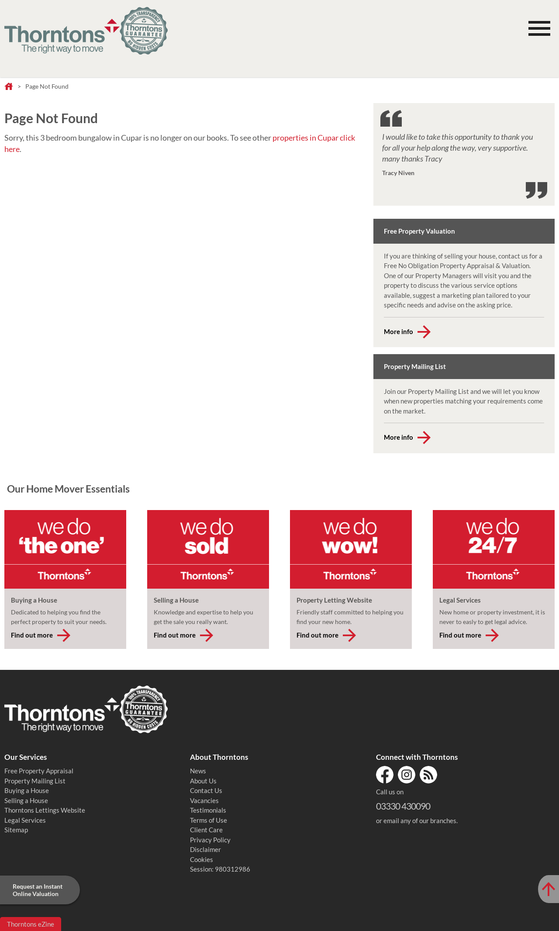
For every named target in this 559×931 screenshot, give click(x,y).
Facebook (384, 774)
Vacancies (204, 800)
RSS (428, 774)
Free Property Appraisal (38, 771)
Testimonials (208, 810)
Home (8, 87)
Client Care (206, 830)
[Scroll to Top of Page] (548, 889)
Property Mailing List (35, 781)
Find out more (32, 635)
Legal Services (25, 820)
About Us (203, 781)
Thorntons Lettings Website (44, 810)
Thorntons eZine (30, 924)
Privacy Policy (210, 840)
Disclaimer (205, 849)
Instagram (406, 774)
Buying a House (26, 790)
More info (398, 331)
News (198, 771)
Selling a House (26, 800)
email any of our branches (419, 820)
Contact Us (206, 790)
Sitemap (16, 830)
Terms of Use (208, 820)
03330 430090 (403, 805)
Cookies (201, 859)
